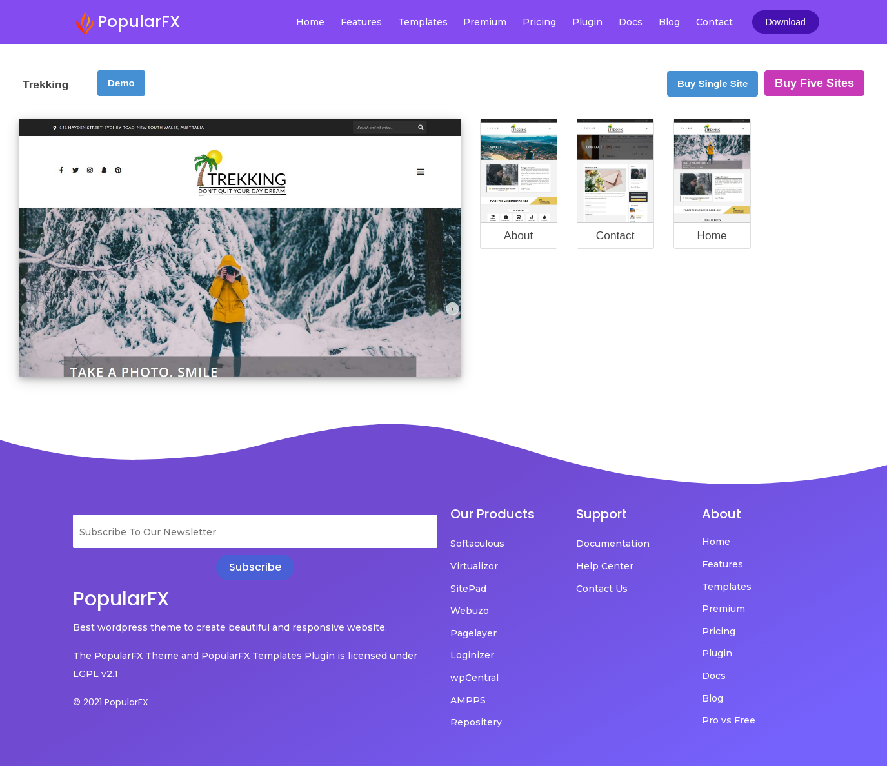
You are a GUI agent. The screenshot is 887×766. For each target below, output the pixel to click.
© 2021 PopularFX (110, 702)
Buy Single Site (712, 83)
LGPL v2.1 (95, 674)
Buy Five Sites (814, 83)
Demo (121, 82)
